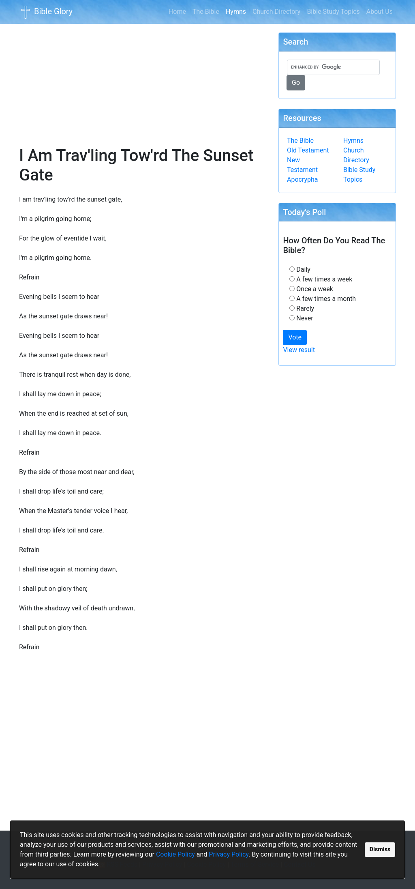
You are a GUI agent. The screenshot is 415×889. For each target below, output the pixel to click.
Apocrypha (302, 179)
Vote (295, 337)
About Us (379, 11)
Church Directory (276, 11)
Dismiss (380, 849)
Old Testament (308, 150)
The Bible (206, 11)
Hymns (237, 10)
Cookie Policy (175, 854)
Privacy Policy (228, 854)
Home (177, 11)
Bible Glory (46, 12)
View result (299, 350)
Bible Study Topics (333, 11)
